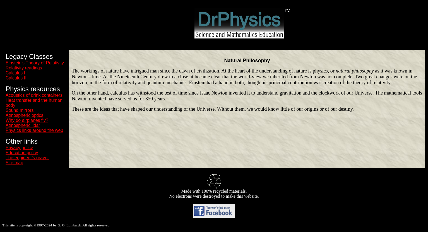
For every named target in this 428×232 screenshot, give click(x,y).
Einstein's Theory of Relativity (35, 63)
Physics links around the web (34, 130)
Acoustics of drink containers (34, 95)
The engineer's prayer (27, 157)
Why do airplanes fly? (27, 120)
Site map (14, 162)
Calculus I (15, 73)
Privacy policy (19, 147)
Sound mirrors (19, 110)
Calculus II (16, 78)
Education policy (22, 152)
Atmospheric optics (24, 115)
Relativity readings (24, 68)
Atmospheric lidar (23, 125)
